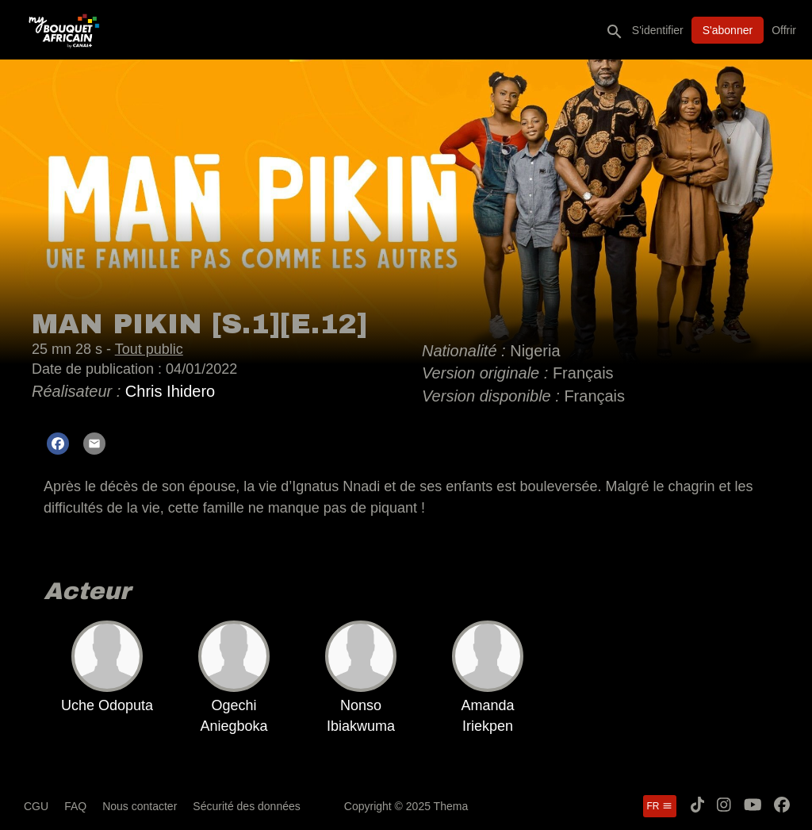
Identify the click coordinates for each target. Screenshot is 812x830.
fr (659, 806)
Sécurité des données (246, 806)
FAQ (75, 806)
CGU (36, 806)
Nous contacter (139, 806)
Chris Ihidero (170, 391)
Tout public (149, 349)
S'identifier (658, 30)
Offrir (784, 30)
